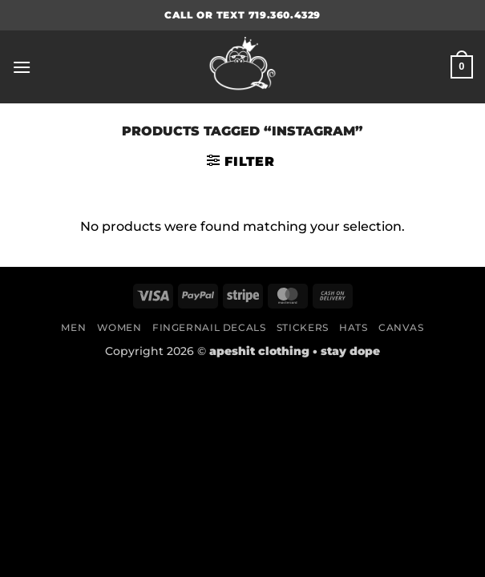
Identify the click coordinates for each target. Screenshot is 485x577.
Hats (353, 327)
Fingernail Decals (208, 327)
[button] (21, 67)
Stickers (303, 327)
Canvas (401, 327)
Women (119, 327)
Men (73, 327)
